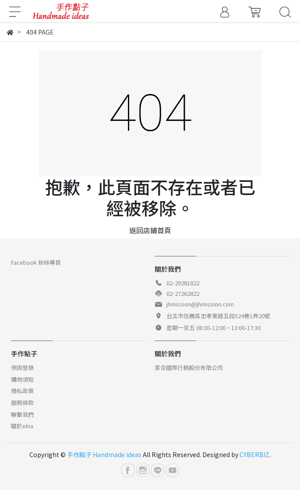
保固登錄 (22, 367)
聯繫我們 (22, 414)
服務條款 (22, 402)
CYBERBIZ (254, 454)
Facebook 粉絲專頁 (36, 262)
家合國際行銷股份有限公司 (189, 367)
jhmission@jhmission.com (200, 304)
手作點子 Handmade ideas (104, 454)
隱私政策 (22, 391)
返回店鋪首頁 (150, 230)
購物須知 (22, 379)
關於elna (22, 426)
